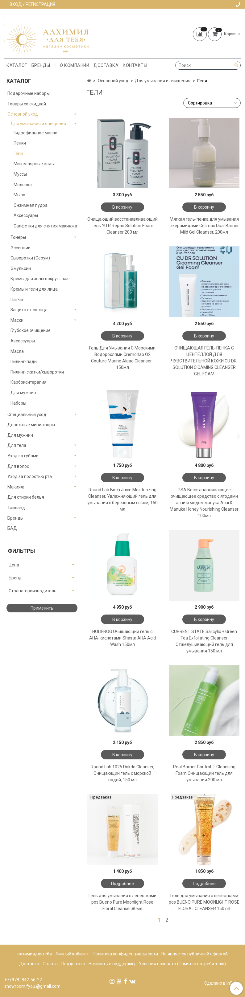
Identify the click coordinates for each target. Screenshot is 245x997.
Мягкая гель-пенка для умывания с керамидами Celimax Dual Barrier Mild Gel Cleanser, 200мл (204, 226)
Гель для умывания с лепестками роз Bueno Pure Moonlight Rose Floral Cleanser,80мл (122, 902)
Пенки (20, 143)
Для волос (18, 466)
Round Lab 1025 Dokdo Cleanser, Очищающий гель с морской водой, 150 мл (122, 773)
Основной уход (113, 80)
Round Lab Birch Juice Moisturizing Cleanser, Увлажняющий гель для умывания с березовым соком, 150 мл (122, 499)
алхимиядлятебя (34, 953)
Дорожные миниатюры (31, 424)
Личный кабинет (72, 953)
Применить (42, 608)
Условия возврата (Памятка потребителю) (182, 963)
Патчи (16, 299)
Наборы (18, 403)
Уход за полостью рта (29, 476)
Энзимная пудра (31, 205)
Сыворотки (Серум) (30, 257)
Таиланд (16, 507)
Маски (16, 320)
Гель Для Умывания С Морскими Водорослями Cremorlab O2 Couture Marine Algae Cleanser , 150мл (122, 357)
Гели (18, 153)
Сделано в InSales (222, 983)
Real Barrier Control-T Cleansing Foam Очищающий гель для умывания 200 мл (204, 773)
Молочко (23, 184)
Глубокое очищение (30, 330)
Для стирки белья (25, 497)
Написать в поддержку (112, 963)
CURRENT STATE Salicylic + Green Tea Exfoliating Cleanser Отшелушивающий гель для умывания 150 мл (204, 641)
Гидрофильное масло (35, 132)
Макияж (15, 486)
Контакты (135, 65)
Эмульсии (20, 268)
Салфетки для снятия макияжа (45, 225)
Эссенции (20, 247)
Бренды (40, 65)
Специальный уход (26, 414)
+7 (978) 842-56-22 (23, 979)
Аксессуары (26, 215)
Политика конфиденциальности (125, 953)
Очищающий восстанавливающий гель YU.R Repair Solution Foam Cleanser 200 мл (122, 226)
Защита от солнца (29, 309)
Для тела (16, 445)
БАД (12, 528)
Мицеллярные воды (34, 163)
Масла (17, 351)
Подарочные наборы (28, 93)
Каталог (16, 65)
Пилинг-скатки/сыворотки (37, 372)
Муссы (20, 174)
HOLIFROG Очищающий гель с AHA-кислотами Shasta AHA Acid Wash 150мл (122, 638)
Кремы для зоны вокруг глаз (39, 278)
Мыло (19, 194)
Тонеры (18, 237)
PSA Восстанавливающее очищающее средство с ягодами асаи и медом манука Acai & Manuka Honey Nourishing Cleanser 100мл (204, 502)
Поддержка (73, 963)
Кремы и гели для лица (34, 289)
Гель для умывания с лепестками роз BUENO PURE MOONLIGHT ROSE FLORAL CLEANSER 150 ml (204, 902)
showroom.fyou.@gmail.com (32, 986)
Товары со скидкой (26, 103)
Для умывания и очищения (162, 80)
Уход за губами (23, 455)
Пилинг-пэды (23, 361)
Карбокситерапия (28, 382)
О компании (74, 65)
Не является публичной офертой (194, 953)
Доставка (105, 65)
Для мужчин (23, 392)
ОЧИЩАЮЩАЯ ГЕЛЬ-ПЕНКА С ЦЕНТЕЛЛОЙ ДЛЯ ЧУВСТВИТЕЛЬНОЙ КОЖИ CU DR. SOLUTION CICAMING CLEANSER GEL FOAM (204, 360)
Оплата (50, 963)
